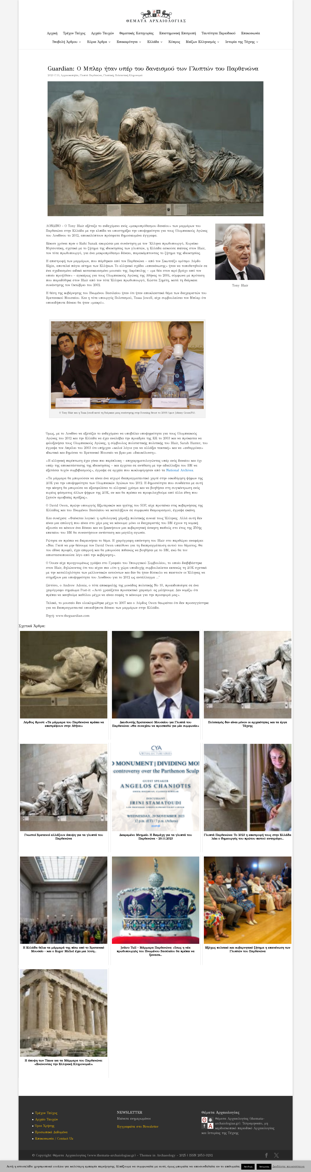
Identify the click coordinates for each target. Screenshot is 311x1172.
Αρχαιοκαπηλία (69, 75)
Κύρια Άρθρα (97, 42)
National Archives (179, 470)
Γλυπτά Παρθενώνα (91, 75)
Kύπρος (174, 42)
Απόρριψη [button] (264, 1166)
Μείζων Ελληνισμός (201, 42)
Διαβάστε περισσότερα (288, 1166)
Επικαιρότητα (127, 42)
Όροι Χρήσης (44, 1126)
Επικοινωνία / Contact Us (54, 1138)
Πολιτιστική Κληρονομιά (129, 75)
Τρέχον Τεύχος (74, 33)
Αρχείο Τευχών (102, 33)
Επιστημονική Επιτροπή (177, 33)
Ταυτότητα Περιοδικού (218, 33)
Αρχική (52, 33)
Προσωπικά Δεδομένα (51, 1132)
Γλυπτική (108, 75)
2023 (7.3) (53, 75)
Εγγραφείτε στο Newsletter (137, 1126)
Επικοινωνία (250, 33)
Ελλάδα (153, 42)
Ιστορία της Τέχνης (240, 42)
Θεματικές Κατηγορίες (136, 33)
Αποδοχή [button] (248, 1166)
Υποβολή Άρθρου (64, 42)
